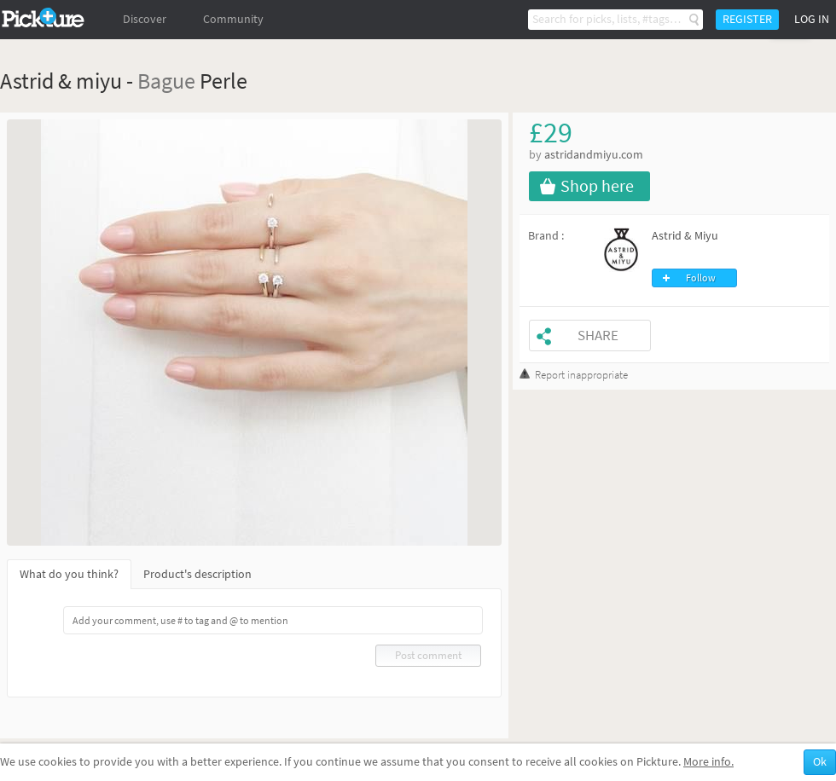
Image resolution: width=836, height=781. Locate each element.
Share (598, 335)
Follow (701, 278)
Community (233, 19)
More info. (708, 762)
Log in (811, 19)
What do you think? (69, 574)
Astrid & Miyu (685, 236)
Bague (166, 80)
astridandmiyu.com (593, 155)
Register (747, 19)
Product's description (197, 574)
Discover (144, 19)
